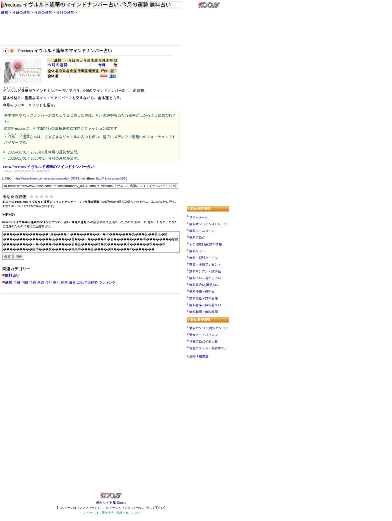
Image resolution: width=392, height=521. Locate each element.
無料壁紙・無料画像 (203, 298)
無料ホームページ (201, 230)
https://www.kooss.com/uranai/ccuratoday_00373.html (50, 178)
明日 (25, 282)
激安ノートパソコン (203, 334)
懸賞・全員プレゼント (205, 264)
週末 (64, 282)
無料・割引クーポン (203, 257)
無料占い (12, 275)
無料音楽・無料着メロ (205, 304)
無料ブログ (197, 237)
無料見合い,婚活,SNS (204, 284)
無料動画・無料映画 (203, 311)
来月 (56, 282)
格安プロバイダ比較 (203, 341)
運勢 (4, 12)
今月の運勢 (65, 12)
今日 (17, 282)
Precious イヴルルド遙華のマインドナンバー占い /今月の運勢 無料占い (87, 5)
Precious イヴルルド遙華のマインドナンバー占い (53, 167)
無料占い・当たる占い (205, 278)
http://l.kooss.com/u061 (111, 178)
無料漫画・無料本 (201, 291)
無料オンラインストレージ (208, 224)
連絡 (192, 356)
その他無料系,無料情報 (205, 244)
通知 (112, 75)
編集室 (203, 356)
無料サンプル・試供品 (205, 271)
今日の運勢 (21, 12)
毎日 (72, 282)
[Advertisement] (116, 30)
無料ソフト (197, 250)
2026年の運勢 (87, 282)
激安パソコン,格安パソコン (208, 328)
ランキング (107, 282)
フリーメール (198, 217)
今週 (33, 282)
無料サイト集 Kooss (111, 500)
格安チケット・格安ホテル (208, 348)
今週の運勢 (43, 12)
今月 (101, 64)
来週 (40, 282)
